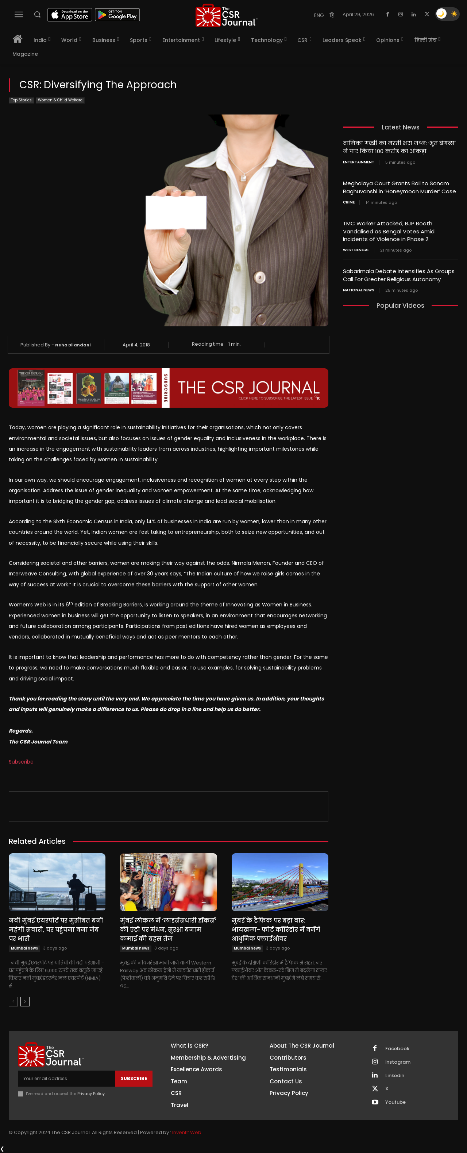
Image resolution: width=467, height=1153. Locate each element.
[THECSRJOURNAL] (226, 15)
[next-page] (25, 1001)
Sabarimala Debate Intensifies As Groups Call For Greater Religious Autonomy (399, 272)
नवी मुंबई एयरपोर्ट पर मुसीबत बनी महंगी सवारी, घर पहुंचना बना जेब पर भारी (56, 929)
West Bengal (356, 248)
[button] (37, 14)
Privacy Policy (91, 1093)
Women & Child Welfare (60, 100)
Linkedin (394, 1075)
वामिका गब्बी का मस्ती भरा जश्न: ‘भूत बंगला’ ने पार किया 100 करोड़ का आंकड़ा (399, 147)
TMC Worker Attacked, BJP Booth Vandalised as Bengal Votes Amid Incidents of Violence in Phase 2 (389, 229)
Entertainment (358, 161)
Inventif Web (186, 1132)
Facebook (397, 1048)
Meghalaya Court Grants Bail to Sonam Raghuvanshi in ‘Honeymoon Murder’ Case (399, 186)
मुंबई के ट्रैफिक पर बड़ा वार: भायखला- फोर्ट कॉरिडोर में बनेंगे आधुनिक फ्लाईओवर (276, 929)
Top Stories (21, 100)
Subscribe (21, 761)
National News (358, 287)
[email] (66, 1079)
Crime (349, 200)
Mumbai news (24, 948)
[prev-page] (13, 1001)
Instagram (398, 1062)
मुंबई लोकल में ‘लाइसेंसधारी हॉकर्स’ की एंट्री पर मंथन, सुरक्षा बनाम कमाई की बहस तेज (168, 929)
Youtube (395, 1102)
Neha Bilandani (72, 345)
